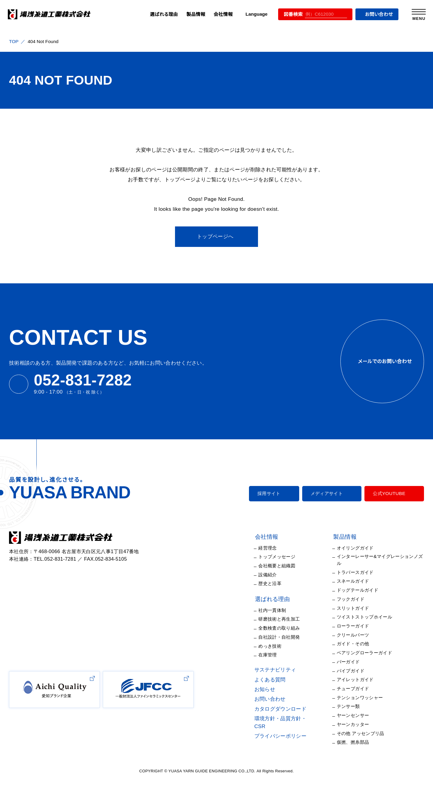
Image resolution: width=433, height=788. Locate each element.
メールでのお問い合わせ (382, 361)
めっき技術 (278, 646)
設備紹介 (277, 575)
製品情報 (192, 14)
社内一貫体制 (281, 610)
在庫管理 (277, 655)
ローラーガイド (357, 619)
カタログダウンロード (288, 709)
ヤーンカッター (356, 718)
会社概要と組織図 (286, 565)
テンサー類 (353, 700)
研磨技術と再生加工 (288, 619)
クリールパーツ (356, 628)
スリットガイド (355, 601)
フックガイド (353, 592)
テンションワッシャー (362, 691)
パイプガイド (354, 664)
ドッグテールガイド (360, 583)
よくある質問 (278, 680)
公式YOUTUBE (389, 493)
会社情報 (219, 14)
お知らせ (273, 689)
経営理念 (277, 548)
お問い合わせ (376, 14)
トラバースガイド (358, 565)
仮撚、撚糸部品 (357, 736)
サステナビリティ (282, 670)
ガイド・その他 (355, 637)
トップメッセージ (284, 556)
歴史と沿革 (279, 583)
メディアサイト (330, 493)
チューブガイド (356, 682)
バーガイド (352, 655)
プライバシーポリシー (288, 728)
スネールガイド (356, 575)
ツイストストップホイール (366, 610)
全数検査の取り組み (288, 628)
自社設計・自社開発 (287, 637)
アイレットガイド (357, 673)
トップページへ (215, 236)
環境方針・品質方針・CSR (292, 718)
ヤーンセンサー (357, 708)
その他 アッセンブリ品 (363, 727)
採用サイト (276, 493)
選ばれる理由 (161, 14)
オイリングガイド (358, 548)
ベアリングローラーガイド (367, 646)
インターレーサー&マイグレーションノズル (383, 556)
